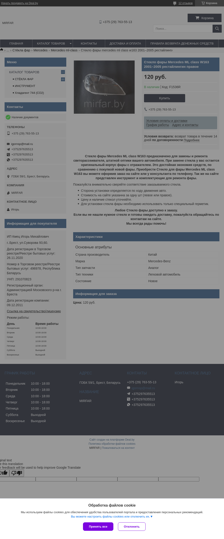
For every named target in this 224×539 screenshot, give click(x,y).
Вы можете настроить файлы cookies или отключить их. (110, 516)
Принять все (98, 526)
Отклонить (132, 526)
